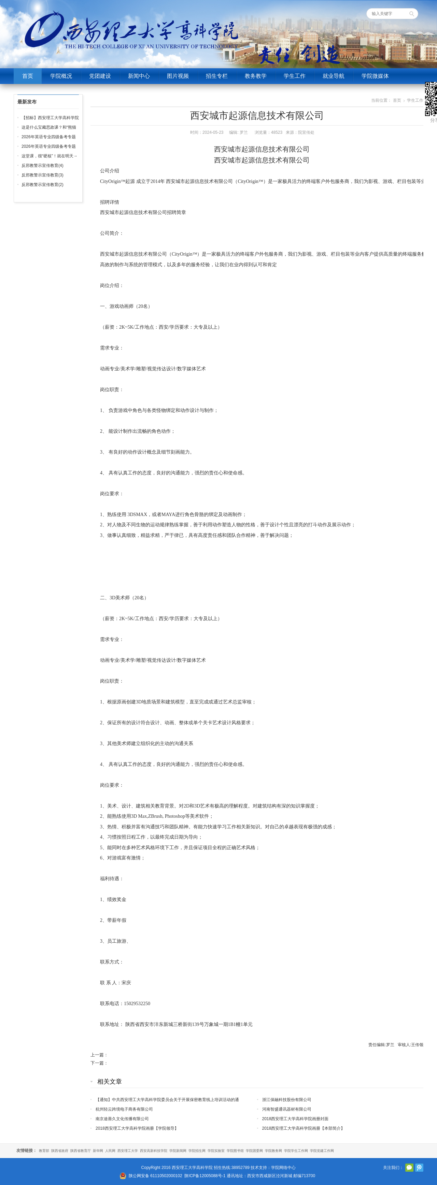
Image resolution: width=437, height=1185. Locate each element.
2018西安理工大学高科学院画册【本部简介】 (303, 1128)
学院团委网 (254, 1151)
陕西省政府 (59, 1151)
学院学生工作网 (296, 1151)
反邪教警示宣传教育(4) (43, 165)
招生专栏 (217, 76)
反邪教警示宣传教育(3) (43, 175)
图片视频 (178, 76)
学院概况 (61, 76)
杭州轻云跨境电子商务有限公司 (124, 1109)
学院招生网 (197, 1151)
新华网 (98, 1151)
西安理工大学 (127, 1151)
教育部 (44, 1151)
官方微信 (409, 1167)
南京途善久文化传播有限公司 (122, 1118)
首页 (27, 76)
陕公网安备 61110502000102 (155, 1175)
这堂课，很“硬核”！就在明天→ (49, 156)
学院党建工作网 (322, 1151)
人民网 (110, 1151)
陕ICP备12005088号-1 (204, 1175)
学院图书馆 (235, 1151)
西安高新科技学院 (153, 1151)
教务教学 (256, 76)
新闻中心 (139, 76)
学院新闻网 (177, 1151)
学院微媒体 (375, 76)
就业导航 (333, 76)
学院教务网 (273, 1151)
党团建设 (100, 76)
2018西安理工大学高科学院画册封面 (295, 1118)
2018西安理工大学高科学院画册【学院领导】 (137, 1128)
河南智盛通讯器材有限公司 (286, 1109)
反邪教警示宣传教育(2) (43, 184)
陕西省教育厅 (80, 1151)
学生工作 (295, 76)
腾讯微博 (419, 1167)
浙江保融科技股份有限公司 (286, 1099)
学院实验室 (216, 1151)
